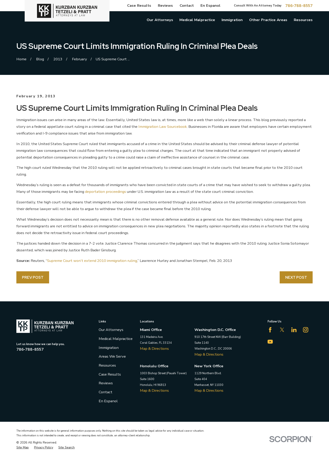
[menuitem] (22, 447)
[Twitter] (282, 329)
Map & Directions (154, 348)
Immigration (109, 347)
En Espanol (210, 5)
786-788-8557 (299, 6)
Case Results (139, 5)
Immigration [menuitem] (232, 19)
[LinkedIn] (293, 329)
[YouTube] (270, 341)
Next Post (296, 277)
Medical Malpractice (116, 338)
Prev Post (33, 277)
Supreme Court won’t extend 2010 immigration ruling (92, 260)
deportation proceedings (105, 191)
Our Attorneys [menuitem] (160, 19)
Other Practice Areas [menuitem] (268, 19)
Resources (107, 365)
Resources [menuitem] (303, 19)
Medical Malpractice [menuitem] (197, 19)
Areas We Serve (112, 356)
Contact (187, 5)
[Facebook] (270, 329)
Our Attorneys (111, 329)
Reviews (165, 5)
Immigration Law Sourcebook (162, 126)
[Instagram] (305, 329)
